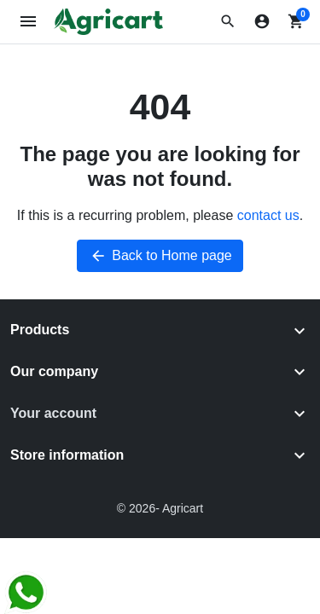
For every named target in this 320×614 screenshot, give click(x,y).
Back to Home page (160, 256)
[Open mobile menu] (28, 21)
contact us (268, 215)
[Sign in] (262, 21)
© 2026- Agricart (160, 508)
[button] (227, 21)
